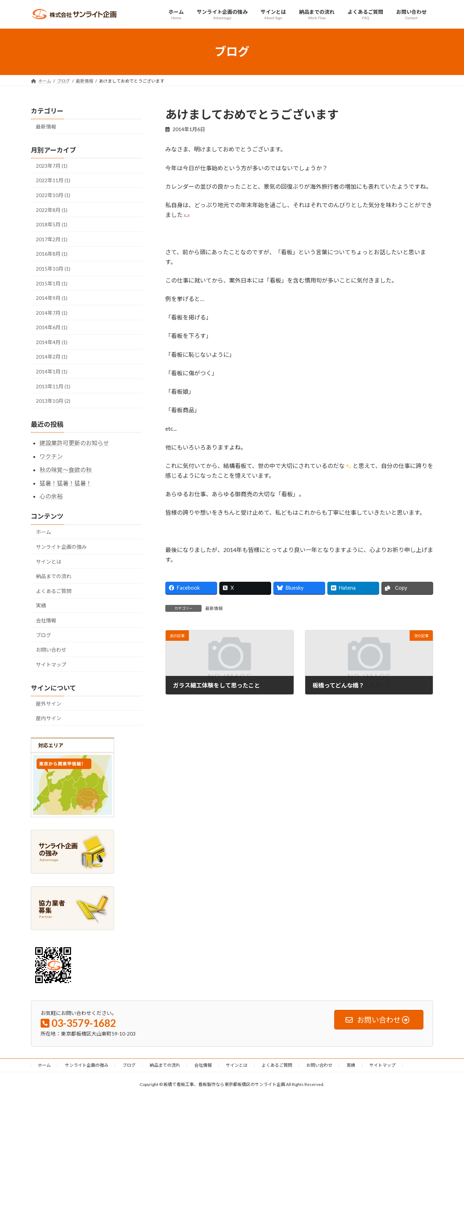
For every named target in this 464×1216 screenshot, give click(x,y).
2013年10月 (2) (53, 401)
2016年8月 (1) (51, 254)
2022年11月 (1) (53, 180)
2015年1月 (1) (51, 283)
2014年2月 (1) (51, 357)
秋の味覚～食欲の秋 (66, 469)
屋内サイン (48, 718)
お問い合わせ (51, 650)
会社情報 (46, 620)
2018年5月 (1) (51, 224)
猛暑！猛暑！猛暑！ (66, 482)
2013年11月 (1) (53, 386)
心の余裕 (51, 496)
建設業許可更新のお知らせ (74, 442)
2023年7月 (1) (51, 165)
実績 (41, 605)
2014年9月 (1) (51, 298)
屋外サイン (48, 703)
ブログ (43, 635)
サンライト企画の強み (61, 547)
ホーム (43, 532)
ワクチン (51, 456)
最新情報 (214, 608)
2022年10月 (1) (53, 195)
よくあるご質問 (53, 591)
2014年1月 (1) (51, 371)
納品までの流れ (53, 576)
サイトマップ (51, 664)
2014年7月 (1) (51, 312)
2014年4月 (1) (51, 342)
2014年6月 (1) (51, 327)
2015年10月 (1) (53, 269)
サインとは (48, 561)
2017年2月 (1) (51, 239)
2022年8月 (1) (51, 209)
